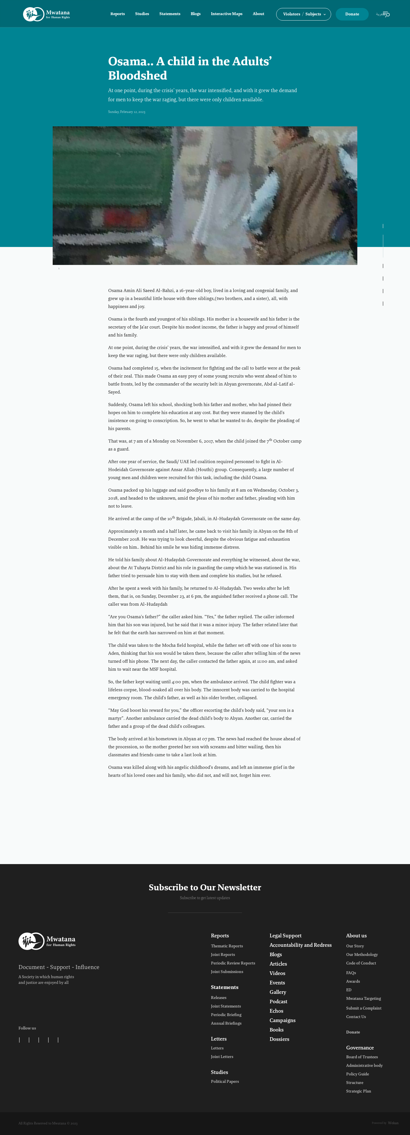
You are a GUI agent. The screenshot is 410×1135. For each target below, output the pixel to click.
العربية (380, 14)
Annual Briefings (226, 1024)
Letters (219, 1039)
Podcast (278, 1002)
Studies (142, 14)
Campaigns (283, 1020)
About (258, 14)
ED (348, 990)
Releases (218, 998)
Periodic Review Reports (233, 964)
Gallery (278, 992)
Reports (117, 14)
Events (277, 983)
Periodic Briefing (226, 1015)
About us (356, 936)
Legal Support (286, 936)
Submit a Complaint (364, 1009)
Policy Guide (357, 1075)
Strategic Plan (358, 1092)
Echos (276, 1011)
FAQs (351, 973)
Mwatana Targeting (363, 999)
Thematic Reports (227, 946)
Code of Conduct (361, 964)
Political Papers (225, 1082)
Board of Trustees (362, 1057)
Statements (170, 14)
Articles (278, 964)
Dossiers (279, 1039)
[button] (303, 14)
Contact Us (356, 1017)
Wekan (393, 1123)
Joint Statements (226, 1007)
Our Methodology (362, 955)
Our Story (355, 946)
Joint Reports (223, 955)
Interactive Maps (227, 14)
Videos (277, 973)
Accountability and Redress (301, 945)
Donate (352, 15)
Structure (354, 1083)
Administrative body (364, 1066)
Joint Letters (222, 1057)
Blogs (196, 14)
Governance (360, 1048)
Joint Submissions (227, 972)
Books (277, 1030)
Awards (353, 982)
